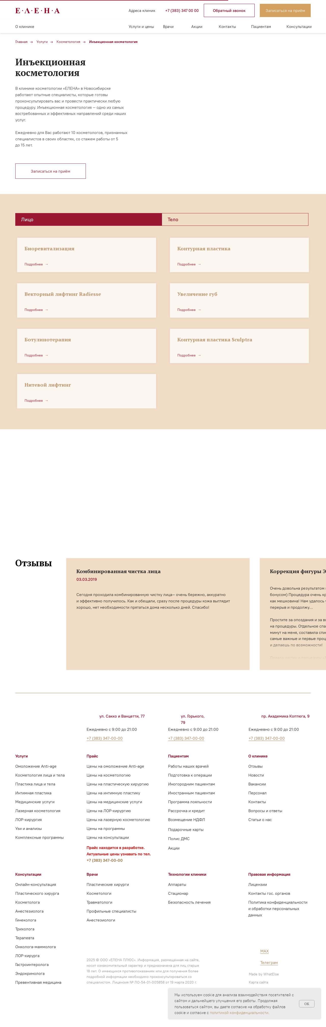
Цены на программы (106, 828)
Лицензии (257, 884)
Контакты (227, 26)
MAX (264, 951)
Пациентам (261, 26)
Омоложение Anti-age (36, 766)
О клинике (24, 26)
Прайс (92, 755)
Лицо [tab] (27, 219)
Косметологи (99, 893)
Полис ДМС (179, 838)
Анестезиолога (29, 911)
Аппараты (177, 884)
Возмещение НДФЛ (186, 819)
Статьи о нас (260, 819)
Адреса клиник (142, 10)
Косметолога (27, 902)
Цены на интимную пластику (113, 792)
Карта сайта (258, 982)
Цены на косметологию (109, 775)
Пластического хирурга (37, 893)
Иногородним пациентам (191, 783)
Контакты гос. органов (269, 893)
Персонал (257, 792)
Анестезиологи (101, 919)
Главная (21, 41)
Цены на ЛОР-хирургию (109, 810)
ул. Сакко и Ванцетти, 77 (122, 716)
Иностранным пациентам (191, 792)
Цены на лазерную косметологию (118, 819)
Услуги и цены (141, 26)
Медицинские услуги (35, 801)
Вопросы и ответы (265, 810)
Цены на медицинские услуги (114, 801)
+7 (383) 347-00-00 (105, 860)
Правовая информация (269, 874)
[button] (229, 10)
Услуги (42, 41)
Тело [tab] (173, 219)
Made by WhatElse (264, 974)
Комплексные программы (39, 837)
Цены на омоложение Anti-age (115, 766)
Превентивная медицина (38, 982)
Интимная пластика (33, 792)
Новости (256, 775)
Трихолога (24, 928)
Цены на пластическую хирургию (118, 783)
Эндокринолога (30, 973)
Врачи (168, 26)
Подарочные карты (185, 829)
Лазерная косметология (37, 810)
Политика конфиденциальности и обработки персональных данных (277, 908)
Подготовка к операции (190, 775)
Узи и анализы (28, 828)
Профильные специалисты (111, 911)
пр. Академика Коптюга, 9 (285, 716)
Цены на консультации (108, 837)
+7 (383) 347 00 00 (182, 10)
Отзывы (255, 766)
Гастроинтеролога (32, 964)
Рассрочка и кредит (186, 810)
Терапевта (24, 937)
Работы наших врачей (188, 766)
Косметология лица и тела (40, 775)
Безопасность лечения (189, 902)
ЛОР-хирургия (28, 819)
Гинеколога (25, 919)
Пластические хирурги (108, 884)
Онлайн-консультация (35, 884)
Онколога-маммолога (35, 946)
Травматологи (99, 902)
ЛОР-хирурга (27, 955)
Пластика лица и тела (35, 783)
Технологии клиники (187, 874)
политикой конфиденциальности (239, 1012)
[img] (87, 10)
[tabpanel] (163, 317)
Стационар (178, 893)
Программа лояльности (190, 801)
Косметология (68, 41)
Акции (196, 26)
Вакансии (257, 783)
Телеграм (269, 962)
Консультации (299, 26)
